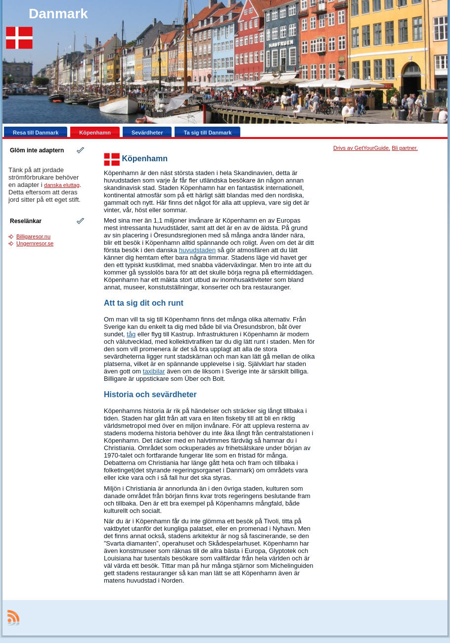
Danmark (58, 13)
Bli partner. (405, 148)
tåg (131, 334)
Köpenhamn (144, 158)
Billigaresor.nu (33, 236)
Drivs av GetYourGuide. (361, 148)
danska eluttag (62, 185)
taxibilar (154, 371)
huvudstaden (197, 250)
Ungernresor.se (34, 243)
